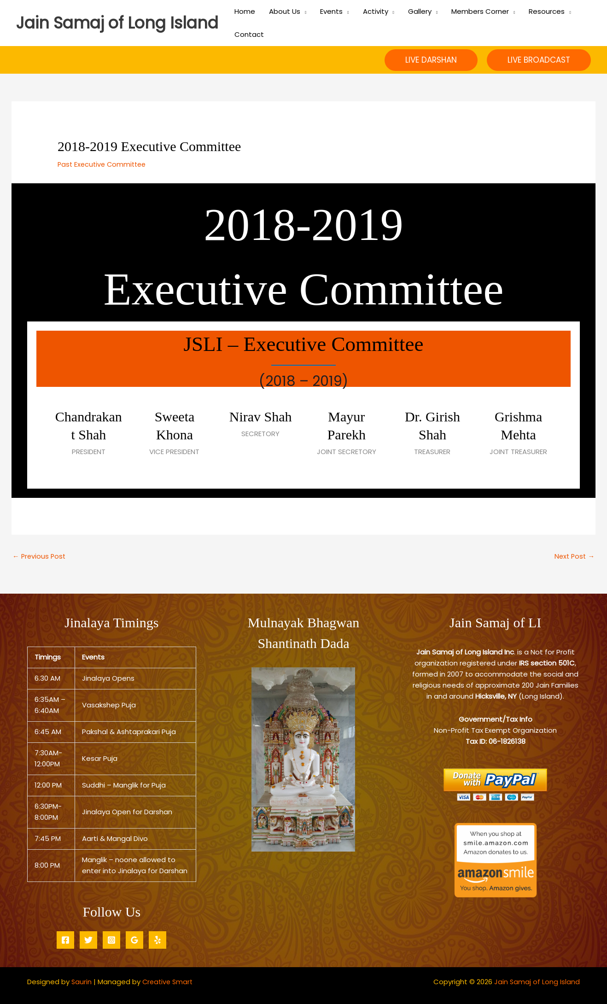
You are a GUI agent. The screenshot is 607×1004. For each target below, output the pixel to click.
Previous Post (39, 556)
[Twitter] (88, 940)
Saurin (81, 981)
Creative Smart (169, 981)
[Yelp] (157, 940)
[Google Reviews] (134, 940)
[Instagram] (111, 940)
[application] (303, 11)
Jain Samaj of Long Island (117, 23)
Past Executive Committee (104, 164)
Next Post (574, 556)
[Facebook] (65, 940)
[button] (431, 60)
